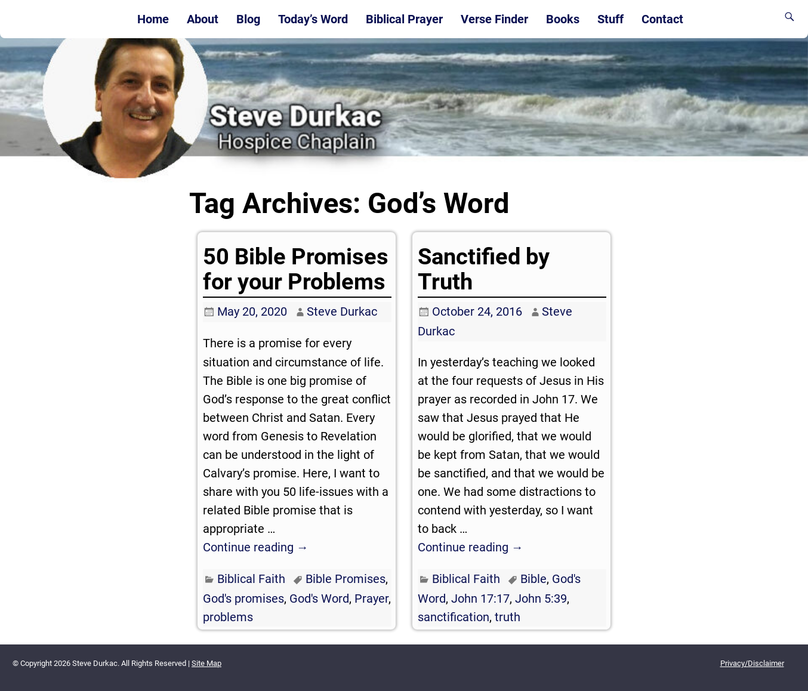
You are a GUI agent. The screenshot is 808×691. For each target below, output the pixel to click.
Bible (533, 579)
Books (562, 19)
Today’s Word (313, 19)
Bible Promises (346, 579)
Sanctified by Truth (484, 268)
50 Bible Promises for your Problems (295, 268)
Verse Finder (494, 19)
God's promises (243, 598)
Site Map (206, 663)
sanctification (453, 617)
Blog (248, 19)
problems (228, 617)
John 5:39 (541, 598)
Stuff (610, 19)
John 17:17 (480, 598)
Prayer (371, 598)
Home (153, 19)
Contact (662, 19)
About (202, 19)
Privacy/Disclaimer (752, 663)
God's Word (319, 598)
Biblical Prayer (404, 19)
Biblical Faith (251, 579)
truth (507, 617)
